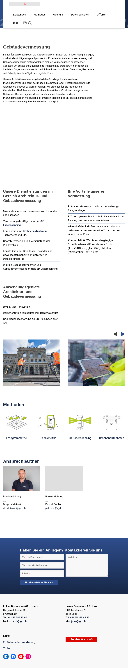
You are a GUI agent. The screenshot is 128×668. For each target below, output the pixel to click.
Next (123, 334)
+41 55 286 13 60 (17, 617)
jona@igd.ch (78, 621)
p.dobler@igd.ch (54, 508)
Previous (115, 335)
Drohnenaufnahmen (35, 231)
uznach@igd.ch (18, 621)
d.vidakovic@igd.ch (14, 508)
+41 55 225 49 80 (79, 617)
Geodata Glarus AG (82, 639)
